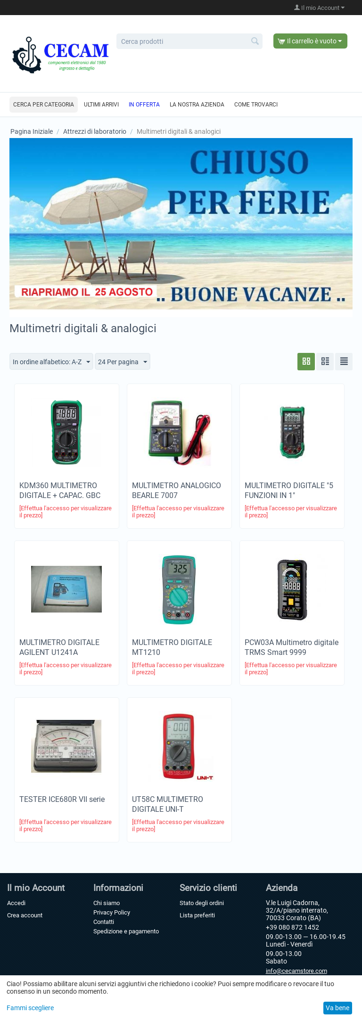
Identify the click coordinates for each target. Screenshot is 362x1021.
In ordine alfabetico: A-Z (51, 362)
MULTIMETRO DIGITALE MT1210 (172, 647)
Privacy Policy (111, 912)
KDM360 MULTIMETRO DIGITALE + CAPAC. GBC (59, 490)
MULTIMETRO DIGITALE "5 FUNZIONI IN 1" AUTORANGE (289, 495)
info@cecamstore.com (296, 970)
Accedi (16, 903)
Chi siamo (106, 903)
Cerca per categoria (43, 104)
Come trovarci (256, 104)
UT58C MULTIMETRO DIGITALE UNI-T (167, 804)
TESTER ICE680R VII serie (62, 799)
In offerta (144, 104)
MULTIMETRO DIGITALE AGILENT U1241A (59, 647)
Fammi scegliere (30, 1008)
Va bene (337, 1008)
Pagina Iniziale (31, 131)
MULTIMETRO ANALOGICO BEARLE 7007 (176, 490)
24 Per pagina (122, 362)
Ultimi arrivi (101, 104)
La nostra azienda (197, 104)
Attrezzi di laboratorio (94, 131)
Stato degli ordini (202, 903)
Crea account (24, 915)
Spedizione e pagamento (126, 931)
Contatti (103, 921)
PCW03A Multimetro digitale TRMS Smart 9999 (291, 647)
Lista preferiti (197, 915)
